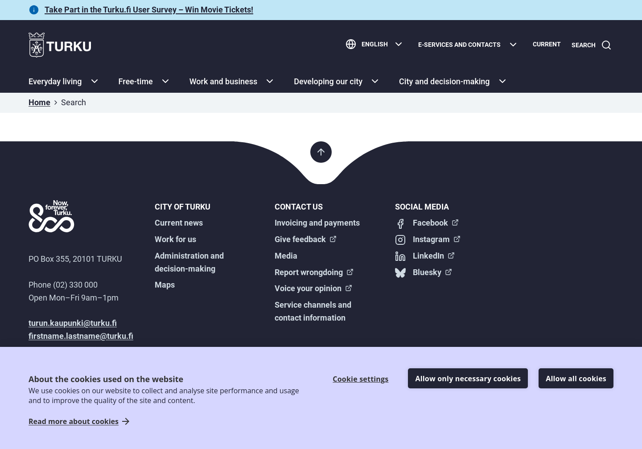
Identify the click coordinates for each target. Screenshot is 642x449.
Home (39, 102)
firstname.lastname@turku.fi (81, 336)
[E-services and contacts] (464, 45)
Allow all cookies (576, 378)
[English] (371, 45)
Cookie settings (360, 379)
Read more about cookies (74, 421)
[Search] (589, 45)
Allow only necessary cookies (468, 378)
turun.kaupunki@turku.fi (73, 323)
